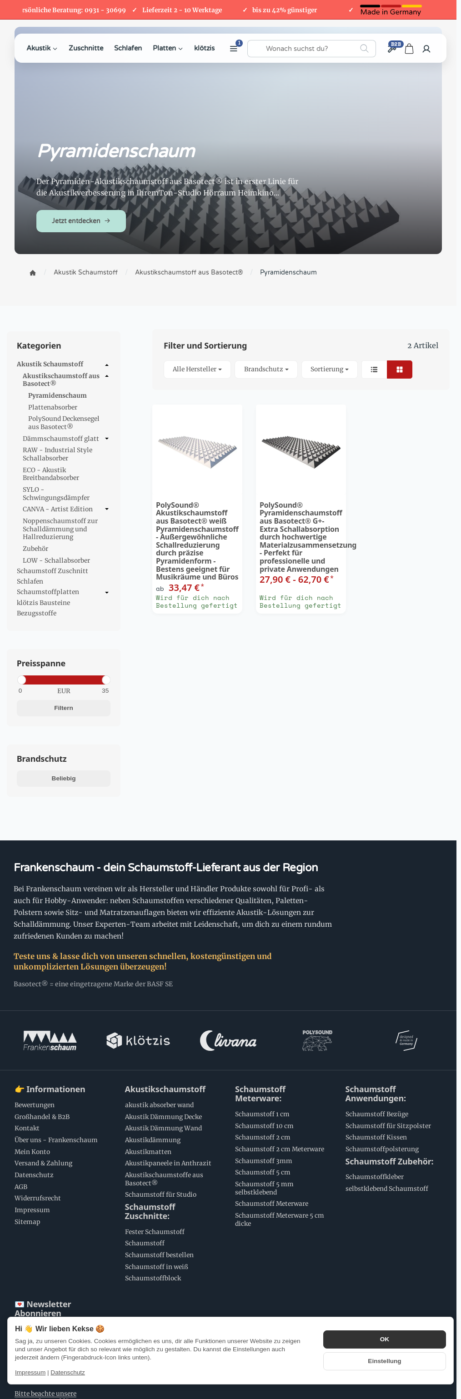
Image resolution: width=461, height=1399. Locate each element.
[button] (301, 370)
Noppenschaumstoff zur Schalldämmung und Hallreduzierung (60, 529)
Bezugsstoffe (36, 613)
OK (384, 1339)
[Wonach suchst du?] (311, 48)
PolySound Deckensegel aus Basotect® (64, 423)
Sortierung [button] (330, 369)
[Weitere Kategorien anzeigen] (233, 48)
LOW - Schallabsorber (56, 561)
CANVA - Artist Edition (67, 509)
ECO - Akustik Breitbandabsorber (51, 474)
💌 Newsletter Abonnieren (43, 1309)
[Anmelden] (426, 48)
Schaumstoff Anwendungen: (376, 1094)
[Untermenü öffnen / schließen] (106, 365)
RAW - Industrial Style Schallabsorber (57, 454)
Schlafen (128, 48)
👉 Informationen (50, 1089)
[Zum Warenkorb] (409, 48)
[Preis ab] (38, 691)
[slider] (21, 680)
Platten (168, 48)
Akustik (42, 48)
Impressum (30, 1372)
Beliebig (64, 778)
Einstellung (384, 1361)
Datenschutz (67, 1372)
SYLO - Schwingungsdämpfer (56, 494)
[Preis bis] (89, 691)
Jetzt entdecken (81, 221)
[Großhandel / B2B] (391, 48)
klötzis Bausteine (43, 603)
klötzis (204, 48)
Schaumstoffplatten (63, 592)
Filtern (63, 707)
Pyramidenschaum (57, 396)
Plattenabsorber (52, 407)
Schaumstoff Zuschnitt (52, 571)
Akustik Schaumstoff (63, 365)
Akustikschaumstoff (165, 1089)
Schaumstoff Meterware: (260, 1094)
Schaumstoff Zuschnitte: (150, 1212)
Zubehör (35, 549)
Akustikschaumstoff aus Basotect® (67, 380)
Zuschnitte (86, 48)
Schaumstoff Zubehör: (390, 1161)
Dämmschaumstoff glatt (67, 439)
